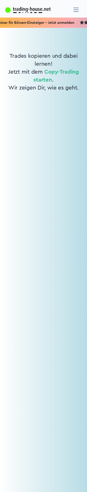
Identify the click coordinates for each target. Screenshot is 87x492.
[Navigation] (76, 9)
